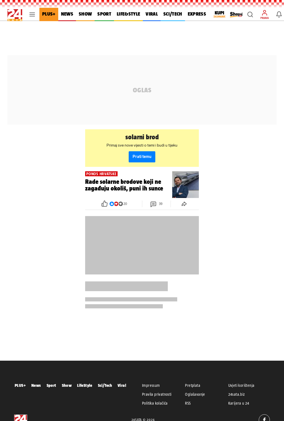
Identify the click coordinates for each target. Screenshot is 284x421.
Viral (122, 385)
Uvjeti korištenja (241, 385)
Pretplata (192, 385)
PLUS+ (20, 385)
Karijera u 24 (238, 403)
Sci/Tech (105, 385)
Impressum (151, 385)
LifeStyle (84, 385)
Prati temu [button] (142, 156)
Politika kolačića (155, 403)
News (36, 385)
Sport (51, 385)
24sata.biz (236, 394)
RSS (188, 403)
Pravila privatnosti (157, 394)
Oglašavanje (195, 394)
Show (67, 385)
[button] (250, 14)
